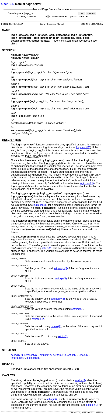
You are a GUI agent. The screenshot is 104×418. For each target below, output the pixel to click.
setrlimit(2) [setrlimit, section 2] (77, 309)
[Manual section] (32, 16)
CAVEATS (8, 375)
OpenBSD (7, 4)
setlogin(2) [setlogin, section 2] (61, 278)
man (82, 13)
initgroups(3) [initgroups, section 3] (61, 268)
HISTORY (8, 364)
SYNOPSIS (9, 50)
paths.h (83, 291)
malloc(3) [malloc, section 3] (80, 380)
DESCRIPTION (11, 139)
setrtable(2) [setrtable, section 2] (38, 319)
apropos (91, 13)
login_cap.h (31, 57)
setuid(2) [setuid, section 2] (47, 248)
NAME (6, 30)
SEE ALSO (9, 350)
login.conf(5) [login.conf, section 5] (83, 147)
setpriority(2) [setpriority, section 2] (58, 298)
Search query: (43, 13)
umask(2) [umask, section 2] (56, 326)
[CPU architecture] (57, 16)
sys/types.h (30, 55)
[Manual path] (78, 16)
